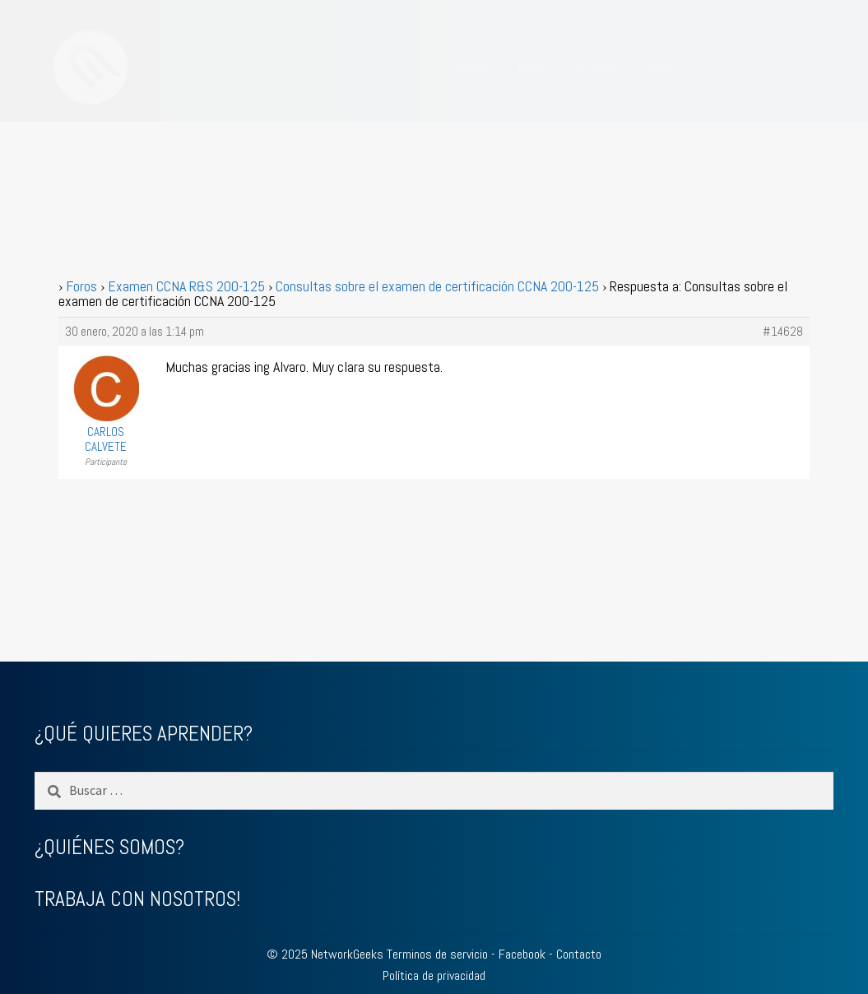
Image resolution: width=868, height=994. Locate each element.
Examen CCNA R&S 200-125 (186, 285)
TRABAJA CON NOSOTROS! (137, 899)
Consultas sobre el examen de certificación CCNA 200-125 (437, 285)
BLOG (531, 65)
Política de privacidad (434, 975)
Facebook (522, 954)
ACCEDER (596, 65)
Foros (81, 285)
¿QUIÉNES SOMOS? (109, 847)
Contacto (578, 954)
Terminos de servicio (437, 954)
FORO (661, 65)
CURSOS (469, 65)
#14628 (783, 331)
